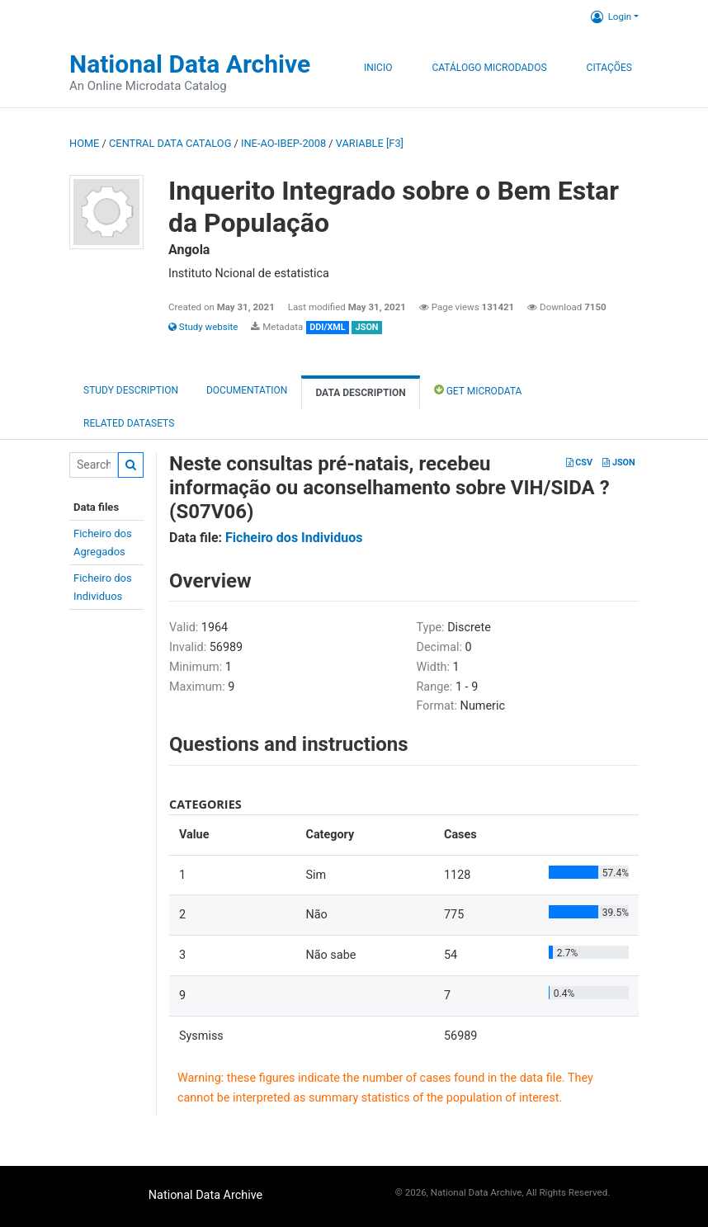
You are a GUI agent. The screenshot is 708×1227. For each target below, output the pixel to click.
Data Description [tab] (360, 393)
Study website (203, 327)
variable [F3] (370, 143)
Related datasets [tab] (128, 423)
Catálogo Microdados (489, 67)
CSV (579, 462)
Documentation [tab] (246, 390)
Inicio (378, 67)
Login (611, 16)
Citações (609, 67)
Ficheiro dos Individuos (294, 537)
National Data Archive (189, 64)
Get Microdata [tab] (478, 390)
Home (84, 143)
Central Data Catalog (170, 143)
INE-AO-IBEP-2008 (283, 143)
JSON (618, 462)
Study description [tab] (130, 390)
